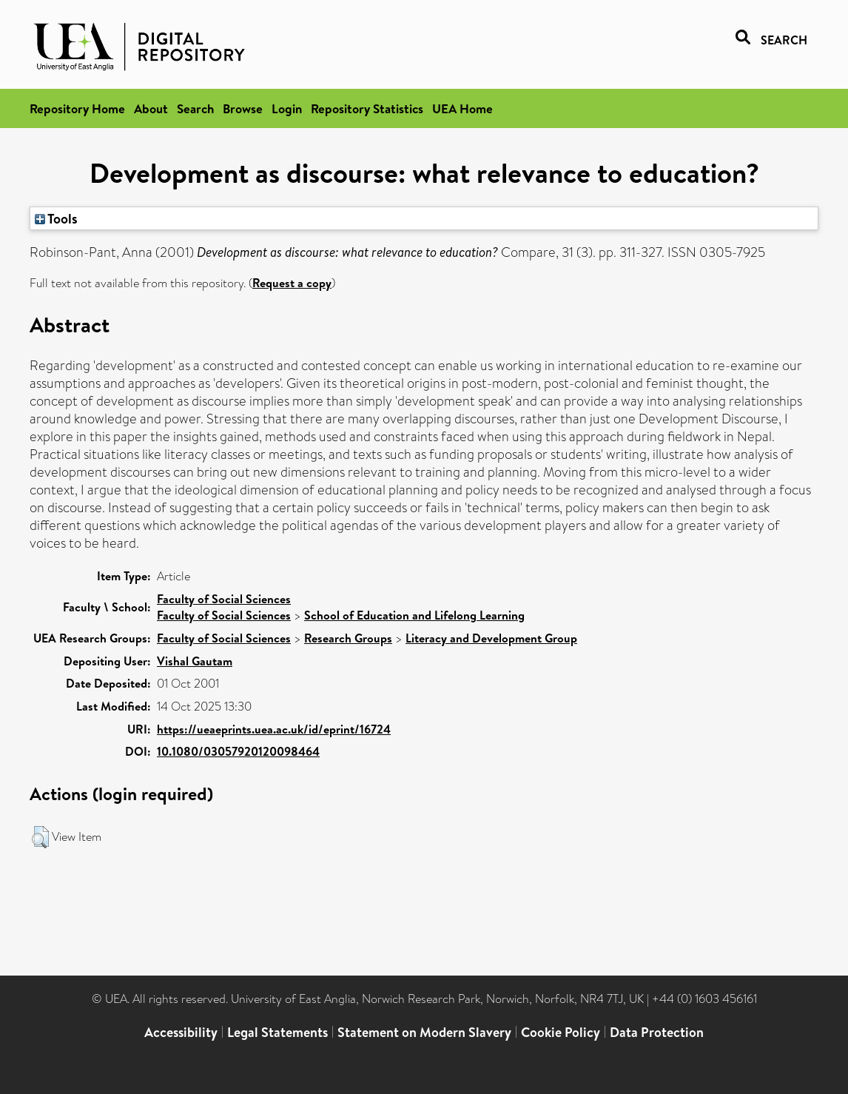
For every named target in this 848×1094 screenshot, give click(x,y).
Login (287, 108)
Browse (243, 108)
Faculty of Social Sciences (224, 599)
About (151, 108)
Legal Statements (277, 1032)
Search (195, 108)
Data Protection (657, 1032)
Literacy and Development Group (491, 638)
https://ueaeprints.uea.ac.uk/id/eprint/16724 (274, 729)
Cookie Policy (560, 1032)
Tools (56, 218)
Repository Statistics (367, 108)
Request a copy (292, 283)
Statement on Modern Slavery (424, 1032)
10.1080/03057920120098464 (238, 751)
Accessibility (181, 1032)
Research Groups (348, 638)
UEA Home (462, 108)
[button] (40, 837)
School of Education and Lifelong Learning (414, 615)
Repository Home (77, 108)
